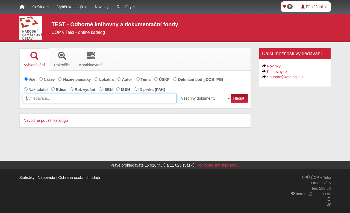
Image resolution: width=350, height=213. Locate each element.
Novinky (101, 7)
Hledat (238, 98)
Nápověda (46, 177)
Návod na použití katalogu (46, 120)
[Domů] (21, 7)
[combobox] (100, 98)
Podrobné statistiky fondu (218, 165)
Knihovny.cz (277, 71)
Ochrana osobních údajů (79, 177)
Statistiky (27, 177)
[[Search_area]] (204, 98)
